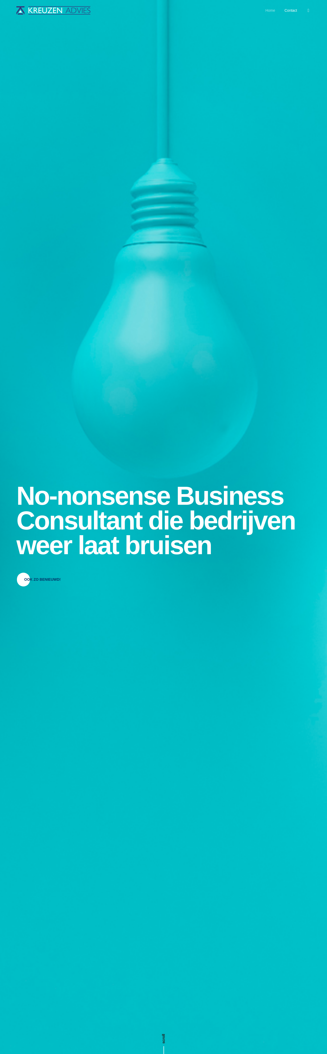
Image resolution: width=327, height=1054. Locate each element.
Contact (291, 10)
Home (270, 10)
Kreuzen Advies (171, 1039)
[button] (42, 146)
